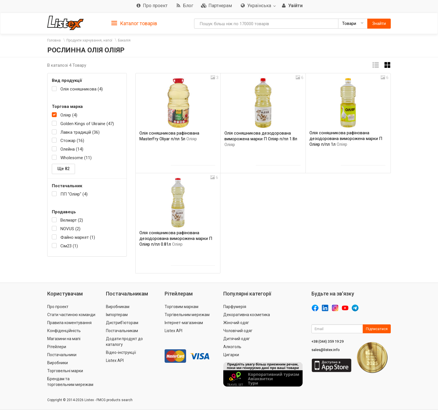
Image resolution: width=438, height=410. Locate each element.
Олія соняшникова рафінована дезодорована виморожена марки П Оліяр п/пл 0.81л (175, 238)
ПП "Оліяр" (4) (74, 194)
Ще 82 (63, 168)
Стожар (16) (72, 140)
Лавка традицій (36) (80, 132)
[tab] (134, 23)
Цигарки (231, 354)
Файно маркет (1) (77, 237)
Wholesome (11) (76, 157)
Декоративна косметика (246, 314)
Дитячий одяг (236, 338)
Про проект (57, 306)
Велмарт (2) (71, 220)
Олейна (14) (71, 149)
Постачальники (61, 354)
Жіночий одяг (236, 322)
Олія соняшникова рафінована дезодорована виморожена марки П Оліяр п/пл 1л (345, 138)
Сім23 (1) (69, 246)
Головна (54, 40)
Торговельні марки (65, 370)
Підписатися (377, 329)
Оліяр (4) (68, 115)
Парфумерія (234, 306)
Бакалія (124, 40)
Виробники (57, 362)
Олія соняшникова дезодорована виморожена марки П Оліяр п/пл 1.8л (260, 139)
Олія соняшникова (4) (81, 89)
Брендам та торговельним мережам (70, 382)
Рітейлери (56, 346)
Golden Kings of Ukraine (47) (87, 123)
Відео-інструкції (121, 352)
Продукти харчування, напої (89, 40)
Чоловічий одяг (237, 330)
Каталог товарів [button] (134, 23)
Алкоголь (232, 346)
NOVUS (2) (70, 228)
